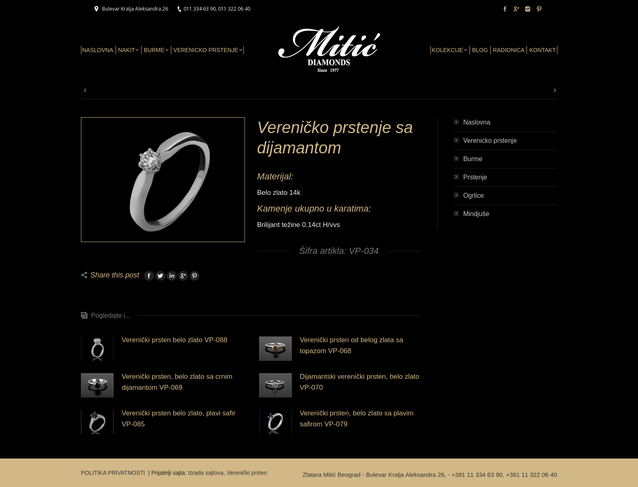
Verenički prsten (247, 473)
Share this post (114, 275)
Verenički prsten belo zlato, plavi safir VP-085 (179, 418)
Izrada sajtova (205, 473)
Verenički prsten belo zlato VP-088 (174, 340)
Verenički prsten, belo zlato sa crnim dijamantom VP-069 (177, 382)
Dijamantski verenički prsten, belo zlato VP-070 (360, 382)
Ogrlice (473, 195)
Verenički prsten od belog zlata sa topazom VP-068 (351, 345)
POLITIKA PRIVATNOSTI (113, 473)
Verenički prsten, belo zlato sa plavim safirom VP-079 (357, 418)
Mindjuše (476, 213)
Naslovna (476, 122)
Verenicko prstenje (490, 140)
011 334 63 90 (200, 8)
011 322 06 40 (234, 8)
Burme (472, 158)
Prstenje (475, 177)
